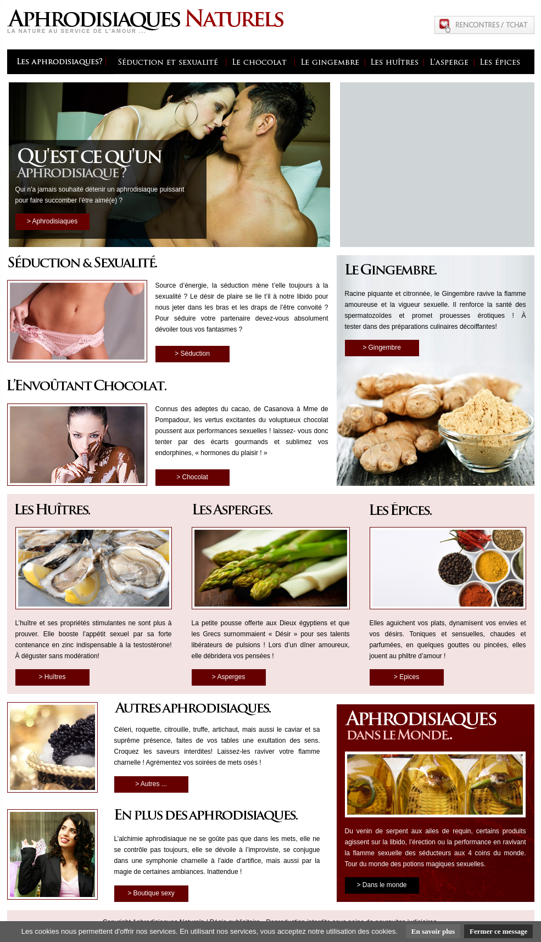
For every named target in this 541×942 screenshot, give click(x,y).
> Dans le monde (381, 885)
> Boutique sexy (151, 893)
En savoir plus (433, 931)
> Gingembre (381, 347)
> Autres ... (151, 784)
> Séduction (192, 353)
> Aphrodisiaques (52, 221)
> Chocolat (192, 477)
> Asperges (228, 677)
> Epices (406, 677)
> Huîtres (51, 677)
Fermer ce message (498, 931)
